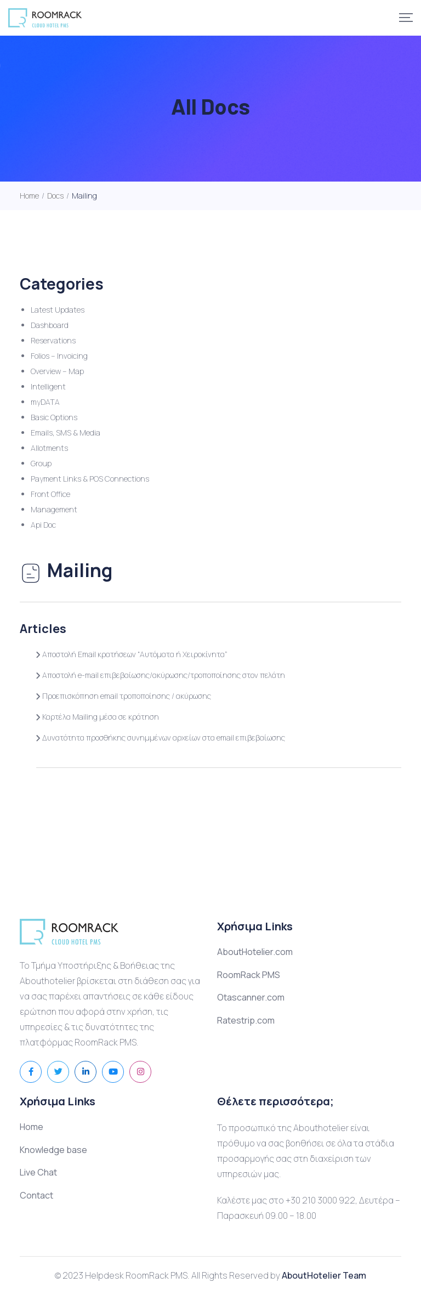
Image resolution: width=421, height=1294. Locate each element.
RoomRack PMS (248, 975)
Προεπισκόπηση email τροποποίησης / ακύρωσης (123, 696)
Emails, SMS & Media (65, 432)
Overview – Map (57, 371)
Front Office (50, 494)
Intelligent (48, 386)
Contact (36, 1195)
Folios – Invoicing (59, 356)
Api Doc (43, 524)
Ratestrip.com (246, 1020)
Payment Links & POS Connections (90, 478)
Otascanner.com (251, 997)
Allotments (49, 448)
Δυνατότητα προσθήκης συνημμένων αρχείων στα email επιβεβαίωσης (160, 737)
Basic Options (54, 417)
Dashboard (50, 325)
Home (31, 1127)
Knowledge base (53, 1150)
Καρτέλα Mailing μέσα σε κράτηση (97, 716)
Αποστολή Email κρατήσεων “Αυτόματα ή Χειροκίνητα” (131, 654)
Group (41, 463)
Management (54, 509)
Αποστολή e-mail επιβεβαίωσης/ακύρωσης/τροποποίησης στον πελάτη (160, 675)
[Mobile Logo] (45, 17)
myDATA (45, 402)
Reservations (53, 340)
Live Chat (38, 1172)
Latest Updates (57, 309)
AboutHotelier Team (324, 1275)
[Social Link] (31, 1072)
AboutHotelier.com (255, 952)
